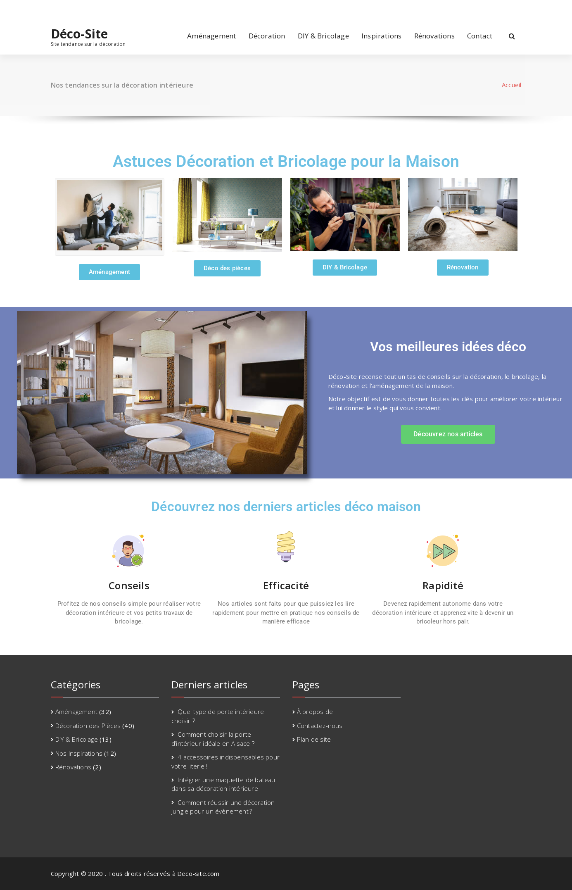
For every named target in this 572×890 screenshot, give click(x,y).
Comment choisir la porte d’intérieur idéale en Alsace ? (212, 738)
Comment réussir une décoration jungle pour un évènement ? (223, 806)
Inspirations (381, 35)
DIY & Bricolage (323, 35)
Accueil (511, 85)
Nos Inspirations (78, 753)
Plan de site (314, 739)
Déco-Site (79, 33)
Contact (479, 35)
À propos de (315, 711)
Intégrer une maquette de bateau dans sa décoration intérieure (223, 784)
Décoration (267, 35)
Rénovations (434, 35)
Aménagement (211, 35)
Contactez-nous (320, 725)
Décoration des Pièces (88, 725)
